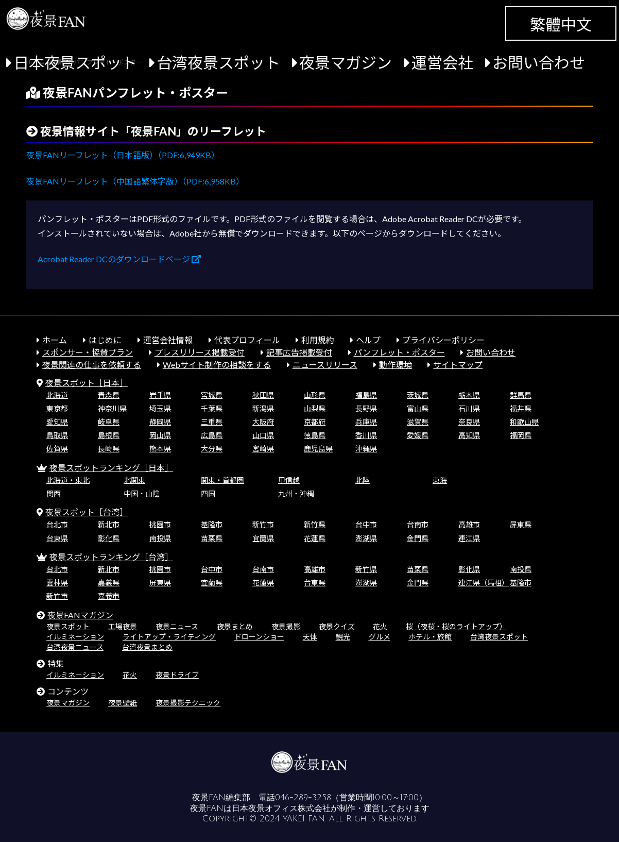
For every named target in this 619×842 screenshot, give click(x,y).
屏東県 (520, 524)
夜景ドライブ (177, 674)
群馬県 (520, 395)
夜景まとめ (235, 626)
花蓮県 (314, 538)
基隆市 (211, 524)
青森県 (108, 395)
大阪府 (263, 421)
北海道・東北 (68, 480)
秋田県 (263, 395)
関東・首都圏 (222, 480)
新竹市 (263, 524)
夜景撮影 (285, 626)
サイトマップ (458, 364)
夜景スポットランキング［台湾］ (111, 557)
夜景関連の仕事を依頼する (91, 364)
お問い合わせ (538, 62)
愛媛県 (417, 435)
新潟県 (263, 408)
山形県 (314, 395)
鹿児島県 (318, 448)
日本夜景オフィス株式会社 (281, 808)
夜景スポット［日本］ (86, 383)
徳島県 (314, 435)
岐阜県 (108, 421)
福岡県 (520, 435)
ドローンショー (259, 636)
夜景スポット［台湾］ (86, 512)
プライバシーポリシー (443, 340)
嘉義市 (108, 596)
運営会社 (442, 62)
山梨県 (314, 408)
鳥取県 (57, 435)
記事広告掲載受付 (299, 352)
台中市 (366, 524)
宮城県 (211, 395)
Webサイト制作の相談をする (217, 364)
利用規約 (317, 340)
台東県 (57, 538)
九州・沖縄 (296, 493)
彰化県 (108, 538)
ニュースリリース (325, 364)
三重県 (211, 421)
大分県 (211, 448)
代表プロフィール (247, 340)
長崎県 (108, 448)
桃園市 (160, 524)
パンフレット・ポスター (399, 352)
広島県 (211, 435)
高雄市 (469, 524)
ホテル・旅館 (430, 636)
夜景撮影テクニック (188, 702)
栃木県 (469, 395)
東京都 (57, 408)
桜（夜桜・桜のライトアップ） (456, 626)
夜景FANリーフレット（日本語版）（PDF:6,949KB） (122, 155)
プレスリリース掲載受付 (199, 352)
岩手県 (160, 395)
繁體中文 (561, 24)
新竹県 (314, 524)
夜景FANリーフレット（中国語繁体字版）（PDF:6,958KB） (135, 181)
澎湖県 (366, 538)
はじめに (105, 340)
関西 (53, 493)
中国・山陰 (142, 493)
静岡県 (160, 421)
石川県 (469, 408)
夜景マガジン (345, 62)
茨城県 (417, 395)
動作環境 (395, 364)
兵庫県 (366, 421)
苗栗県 (211, 538)
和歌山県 (524, 421)
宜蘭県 (263, 538)
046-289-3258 (303, 797)
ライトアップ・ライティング (169, 636)
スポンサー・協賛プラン (87, 352)
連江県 (469, 538)
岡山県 (160, 435)
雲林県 (57, 582)
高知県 (469, 435)
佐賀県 (57, 448)
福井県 (520, 408)
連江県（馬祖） (483, 582)
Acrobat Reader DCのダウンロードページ (119, 259)
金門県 (417, 538)
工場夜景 (122, 626)
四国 (208, 493)
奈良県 (469, 421)
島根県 (108, 435)
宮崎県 (263, 448)
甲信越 (289, 480)
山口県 (263, 435)
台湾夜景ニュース (75, 647)
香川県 (366, 435)
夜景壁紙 (122, 702)
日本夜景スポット (75, 62)
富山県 (417, 408)
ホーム (54, 340)
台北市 (57, 524)
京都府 (314, 421)
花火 (380, 626)
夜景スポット (68, 626)
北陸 (362, 480)
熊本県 (160, 448)
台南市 (417, 524)
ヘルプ (368, 340)
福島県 (366, 395)
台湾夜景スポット (218, 62)
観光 (343, 636)
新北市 (108, 524)
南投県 (160, 538)
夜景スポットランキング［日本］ (111, 468)
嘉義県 (108, 582)
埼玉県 (160, 408)
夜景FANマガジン (80, 615)
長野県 (366, 408)
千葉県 (211, 408)
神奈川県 (112, 408)
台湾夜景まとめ (147, 647)
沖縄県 (366, 448)
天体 (310, 636)
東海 (440, 480)
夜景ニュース (177, 626)
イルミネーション (75, 636)
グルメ (379, 636)
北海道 (57, 395)
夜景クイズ (337, 626)
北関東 (134, 480)
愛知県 (57, 421)
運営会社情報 (168, 340)
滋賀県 (417, 421)
